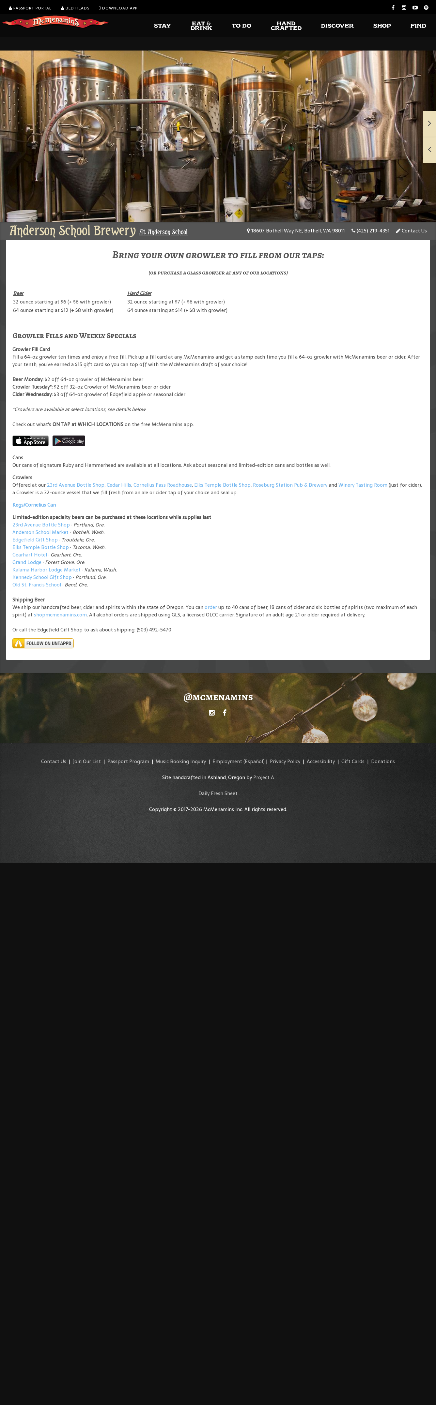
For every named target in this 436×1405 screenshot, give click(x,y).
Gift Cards (353, 761)
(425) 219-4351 (370, 231)
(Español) (254, 761)
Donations (383, 761)
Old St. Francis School (36, 585)
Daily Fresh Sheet (218, 793)
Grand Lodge (26, 562)
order (211, 607)
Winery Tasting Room (362, 485)
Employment (227, 761)
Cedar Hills (119, 485)
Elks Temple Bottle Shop (222, 485)
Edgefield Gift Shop (35, 540)
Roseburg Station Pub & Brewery (290, 485)
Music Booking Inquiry (181, 761)
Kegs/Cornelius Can (34, 505)
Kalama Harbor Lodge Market (47, 570)
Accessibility (321, 761)
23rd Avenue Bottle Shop (75, 485)
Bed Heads (75, 8)
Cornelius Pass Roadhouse (162, 485)
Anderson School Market (40, 532)
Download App (118, 8)
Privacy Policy (285, 761)
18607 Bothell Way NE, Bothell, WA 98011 (296, 231)
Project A (263, 777)
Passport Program (128, 761)
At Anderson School (163, 232)
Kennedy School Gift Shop (42, 577)
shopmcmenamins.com (60, 615)
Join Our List (87, 761)
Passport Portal (30, 8)
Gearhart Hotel (29, 555)
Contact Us (411, 231)
